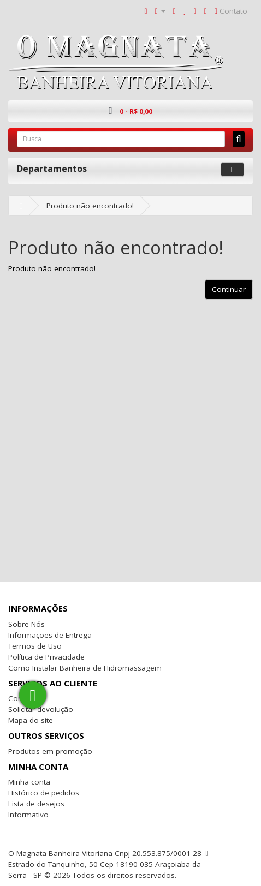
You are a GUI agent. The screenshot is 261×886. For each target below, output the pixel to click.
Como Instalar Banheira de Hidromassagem (85, 668)
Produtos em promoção (50, 751)
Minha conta (29, 782)
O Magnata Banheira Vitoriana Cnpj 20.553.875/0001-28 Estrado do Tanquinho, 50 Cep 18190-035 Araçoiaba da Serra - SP (104, 864)
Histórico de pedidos (43, 793)
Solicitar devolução (40, 709)
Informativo (28, 814)
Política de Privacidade (46, 657)
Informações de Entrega (50, 635)
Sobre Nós (26, 624)
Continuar (229, 289)
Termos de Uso (35, 646)
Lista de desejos (36, 804)
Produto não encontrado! (90, 206)
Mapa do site (30, 720)
